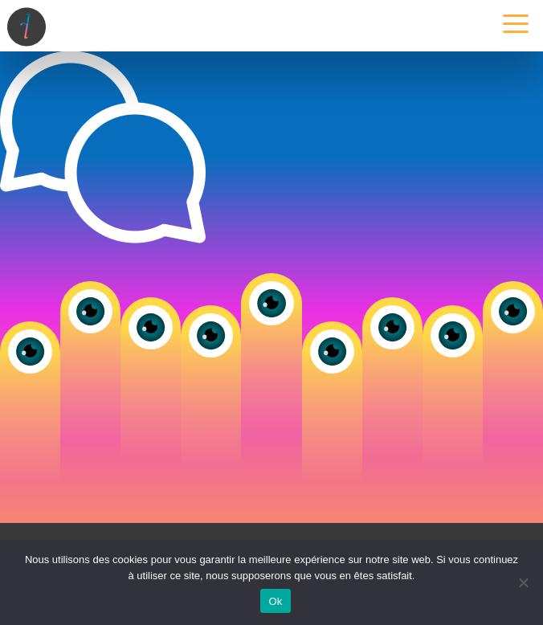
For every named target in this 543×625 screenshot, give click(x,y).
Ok (275, 601)
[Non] (523, 582)
